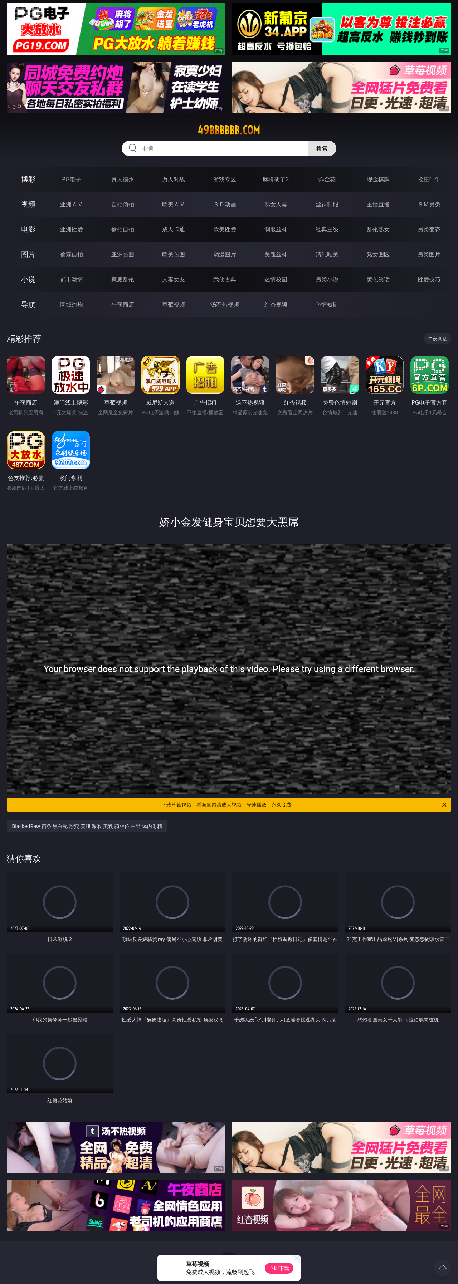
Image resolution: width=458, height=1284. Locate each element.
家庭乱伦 (122, 279)
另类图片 (429, 254)
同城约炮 (71, 304)
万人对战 (173, 179)
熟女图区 (378, 254)
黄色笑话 (378, 279)
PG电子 (71, 179)
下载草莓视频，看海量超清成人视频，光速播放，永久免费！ (304, 804)
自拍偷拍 (122, 204)
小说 (28, 279)
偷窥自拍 (71, 254)
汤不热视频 (224, 304)
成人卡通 (173, 229)
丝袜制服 (327, 204)
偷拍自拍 (122, 229)
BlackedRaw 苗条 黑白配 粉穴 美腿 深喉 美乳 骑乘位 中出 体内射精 (87, 826)
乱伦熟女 (378, 229)
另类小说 (327, 279)
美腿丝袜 (275, 254)
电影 (28, 229)
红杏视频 (275, 304)
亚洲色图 (122, 254)
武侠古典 (224, 279)
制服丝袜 (275, 229)
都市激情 (71, 279)
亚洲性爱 (71, 229)
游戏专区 (224, 179)
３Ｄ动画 (224, 204)
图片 (28, 254)
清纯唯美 (327, 254)
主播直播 (378, 204)
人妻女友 (173, 279)
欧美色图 (173, 254)
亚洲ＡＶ (71, 204)
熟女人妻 (275, 204)
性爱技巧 (429, 279)
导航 (28, 304)
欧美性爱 (224, 229)
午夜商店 (122, 304)
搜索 (322, 148)
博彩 (28, 179)
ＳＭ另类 (429, 204)
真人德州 (122, 179)
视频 (28, 204)
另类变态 (429, 229)
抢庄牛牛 (429, 179)
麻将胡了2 (276, 179)
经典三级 (327, 229)
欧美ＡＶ (173, 204)
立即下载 (279, 1268)
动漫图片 (224, 254)
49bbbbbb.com (229, 130)
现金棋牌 (378, 179)
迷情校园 (275, 279)
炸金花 (327, 179)
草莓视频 (173, 304)
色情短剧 (327, 304)
